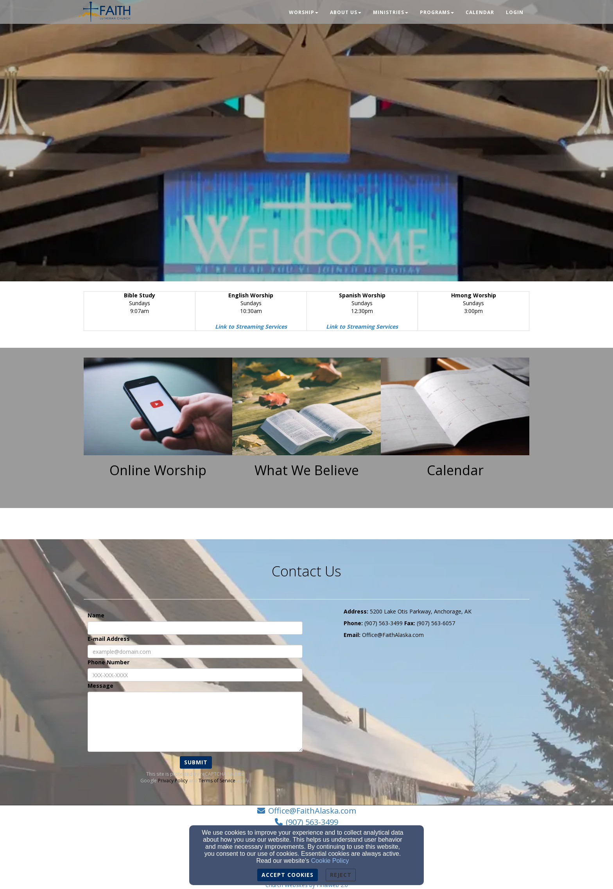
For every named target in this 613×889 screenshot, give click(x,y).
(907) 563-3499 (312, 822)
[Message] (195, 722)
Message (100, 685)
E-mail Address (109, 638)
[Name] (195, 628)
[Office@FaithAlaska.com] (393, 635)
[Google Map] (436, 701)
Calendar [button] (480, 12)
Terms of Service (217, 780)
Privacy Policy (173, 780)
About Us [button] (345, 12)
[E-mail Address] (195, 651)
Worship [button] (303, 12)
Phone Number (108, 662)
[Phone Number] (195, 675)
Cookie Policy (330, 860)
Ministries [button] (390, 12)
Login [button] (514, 12)
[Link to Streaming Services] (251, 326)
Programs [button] (437, 12)
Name (96, 615)
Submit (196, 762)
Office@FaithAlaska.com (312, 810)
